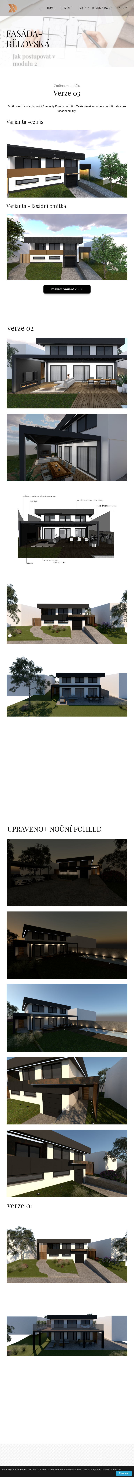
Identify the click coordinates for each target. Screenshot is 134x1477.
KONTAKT (66, 8)
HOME (51, 8)
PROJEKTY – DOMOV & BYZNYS (95, 8)
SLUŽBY (123, 8)
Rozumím (124, 1473)
